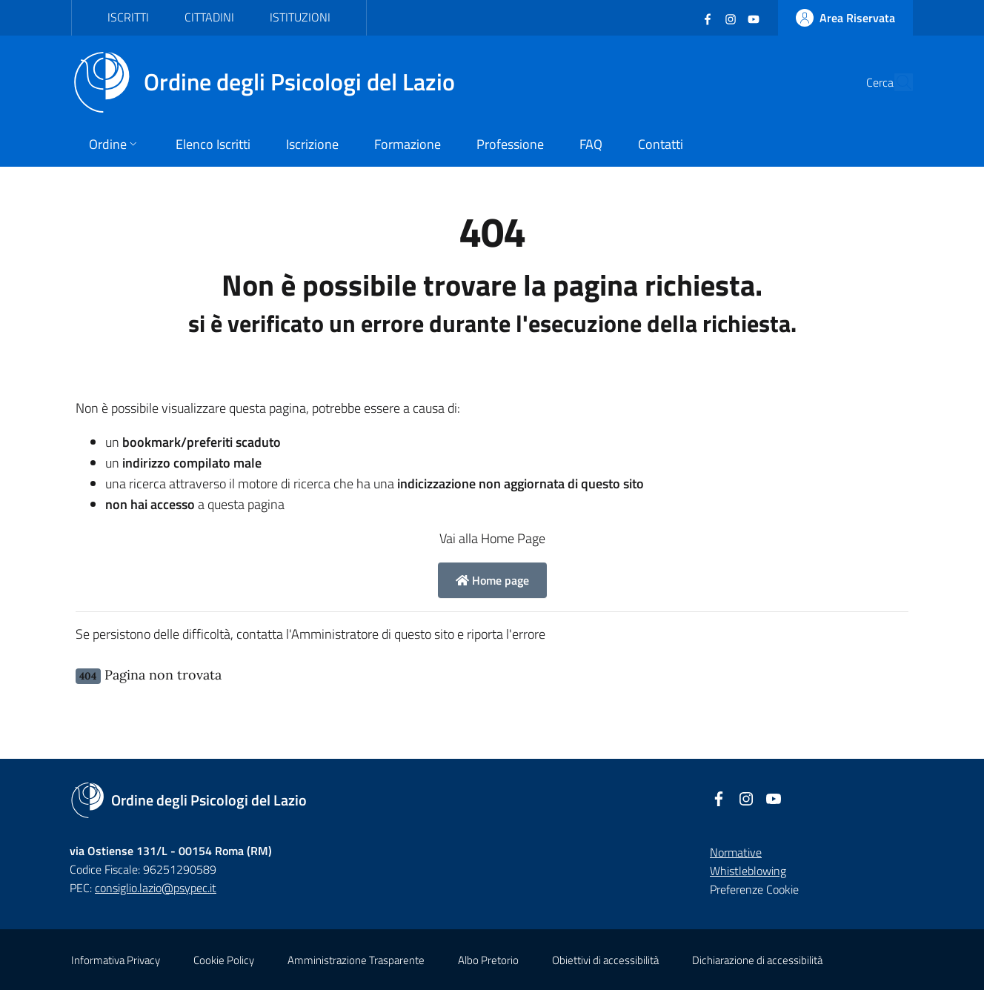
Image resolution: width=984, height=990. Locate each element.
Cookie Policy (223, 960)
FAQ (590, 144)
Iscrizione (312, 144)
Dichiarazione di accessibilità (757, 960)
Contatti (660, 144)
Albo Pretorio (488, 960)
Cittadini (209, 17)
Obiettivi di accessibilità (605, 960)
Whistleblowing (748, 871)
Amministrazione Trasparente (356, 960)
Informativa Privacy (115, 960)
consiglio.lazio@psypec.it (155, 888)
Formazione (407, 144)
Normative (736, 852)
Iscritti (128, 17)
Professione (510, 144)
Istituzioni (300, 17)
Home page (492, 580)
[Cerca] (895, 82)
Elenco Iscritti (213, 144)
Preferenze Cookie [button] (754, 889)
